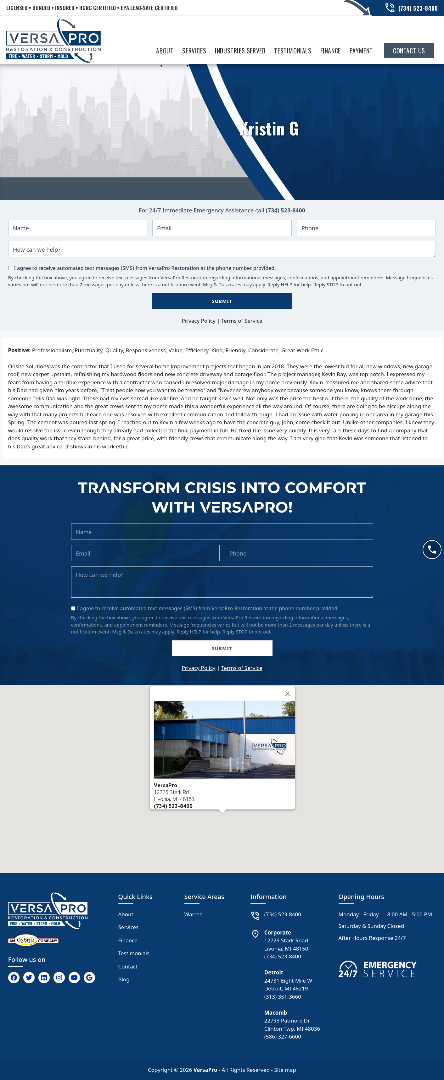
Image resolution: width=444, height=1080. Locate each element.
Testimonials (292, 50)
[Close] (287, 693)
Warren (193, 914)
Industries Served (240, 52)
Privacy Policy (198, 320)
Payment (361, 50)
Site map (285, 1069)
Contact (128, 966)
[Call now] (432, 549)
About (164, 52)
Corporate (277, 932)
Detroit (273, 972)
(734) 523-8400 (286, 210)
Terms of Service (241, 320)
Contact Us (409, 50)
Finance (330, 50)
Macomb (275, 1012)
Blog (124, 979)
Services (194, 52)
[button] (222, 819)
